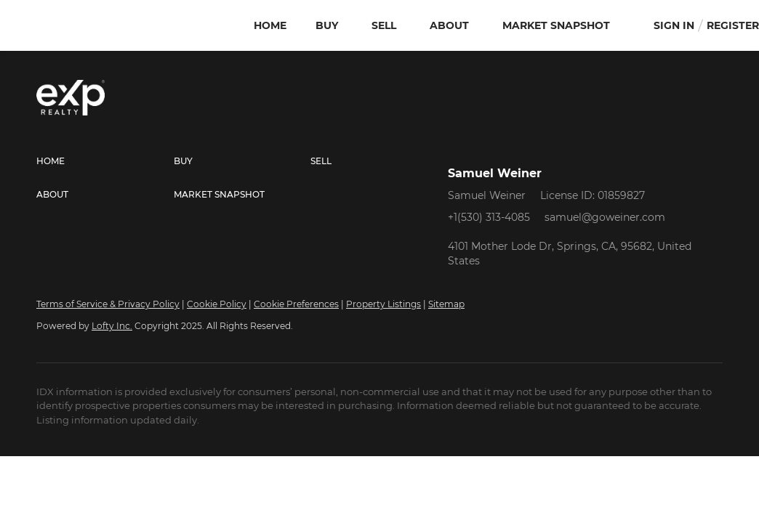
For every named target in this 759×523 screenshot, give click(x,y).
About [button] (449, 25)
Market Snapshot (556, 25)
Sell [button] (384, 25)
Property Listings (383, 304)
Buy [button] (327, 25)
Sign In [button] (674, 25)
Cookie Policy (216, 304)
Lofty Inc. (112, 325)
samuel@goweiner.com (605, 217)
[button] (105, 161)
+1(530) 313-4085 (489, 217)
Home (270, 25)
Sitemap (446, 304)
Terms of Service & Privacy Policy (108, 304)
